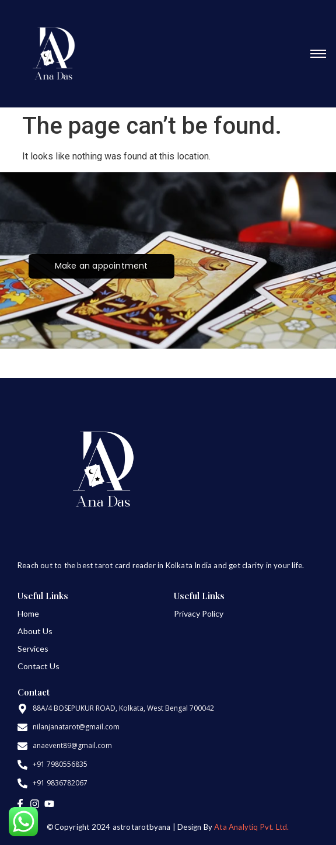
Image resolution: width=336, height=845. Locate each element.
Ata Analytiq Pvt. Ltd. (251, 827)
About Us (35, 631)
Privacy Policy (198, 613)
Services (33, 648)
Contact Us (39, 666)
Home (28, 613)
